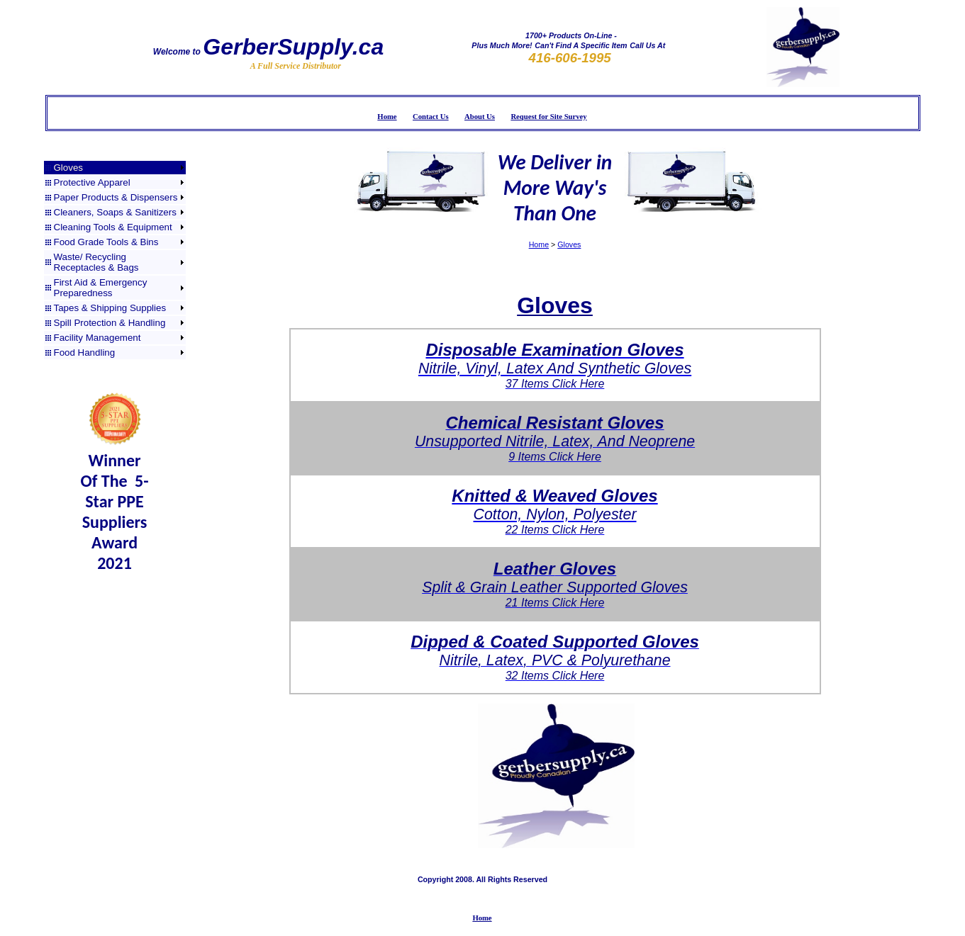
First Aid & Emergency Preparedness (100, 287)
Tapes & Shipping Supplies (110, 308)
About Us (479, 116)
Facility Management (97, 337)
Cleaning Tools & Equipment (113, 227)
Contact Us (431, 116)
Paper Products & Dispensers (116, 197)
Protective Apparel (92, 182)
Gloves (68, 167)
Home (386, 116)
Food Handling (85, 352)
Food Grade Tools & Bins (106, 242)
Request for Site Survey (548, 116)
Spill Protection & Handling (110, 322)
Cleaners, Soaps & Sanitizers (115, 212)
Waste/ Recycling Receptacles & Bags (96, 262)
